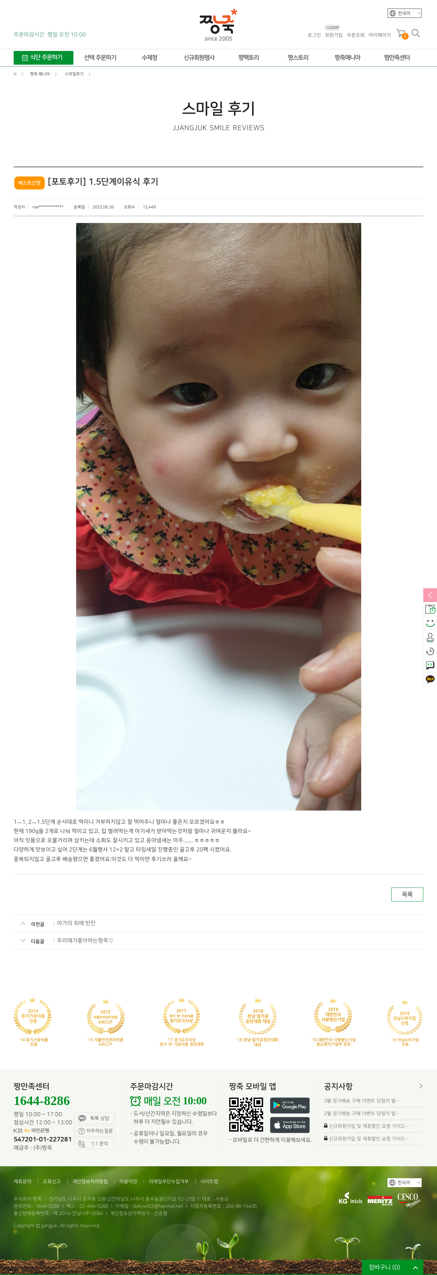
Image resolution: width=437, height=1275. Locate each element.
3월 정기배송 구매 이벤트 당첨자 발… (362, 1100)
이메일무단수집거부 (169, 1181)
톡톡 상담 (93, 1118)
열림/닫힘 (430, 596)
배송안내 (430, 610)
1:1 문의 (430, 666)
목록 (407, 894)
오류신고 (52, 1181)
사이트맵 (209, 1181)
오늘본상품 (430, 652)
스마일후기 (430, 624)
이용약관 (128, 1181)
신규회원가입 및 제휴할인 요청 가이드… (369, 1126)
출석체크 (430, 638)
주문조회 (356, 35)
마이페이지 (380, 35)
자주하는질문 (95, 1131)
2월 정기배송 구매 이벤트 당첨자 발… (362, 1113)
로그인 (314, 35)
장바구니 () (384, 1267)
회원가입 (334, 35)
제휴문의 (22, 1181)
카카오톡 (430, 680)
